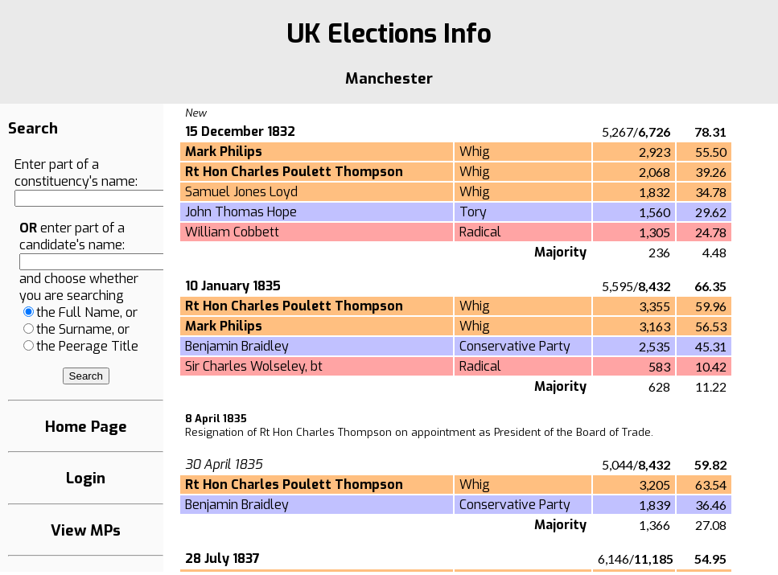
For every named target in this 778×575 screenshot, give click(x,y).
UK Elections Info (389, 34)
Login (85, 478)
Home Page (86, 427)
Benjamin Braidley (237, 346)
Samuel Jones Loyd (241, 191)
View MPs (86, 530)
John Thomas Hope (241, 211)
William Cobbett (232, 232)
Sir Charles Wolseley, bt (254, 366)
